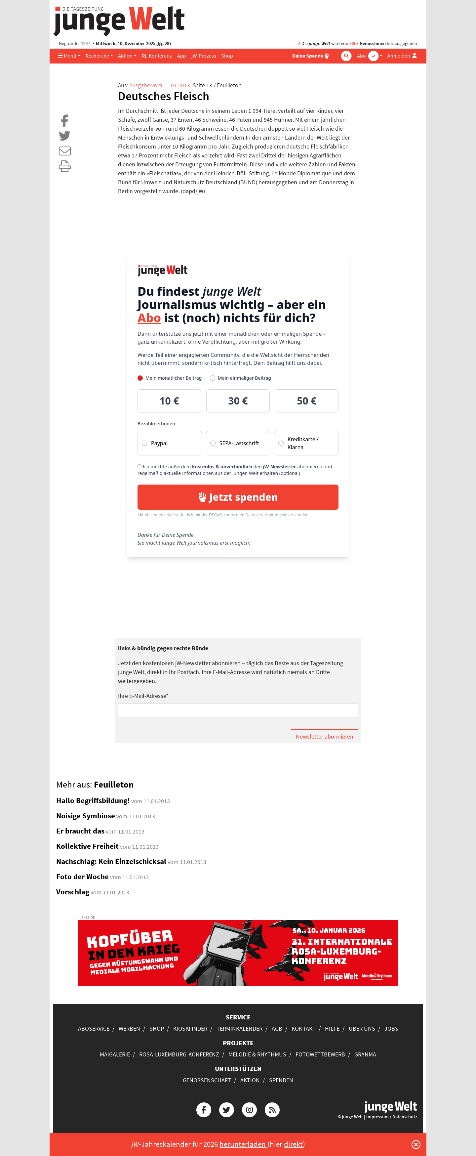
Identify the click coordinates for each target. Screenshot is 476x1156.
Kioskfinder (190, 1028)
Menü (67, 56)
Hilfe (332, 1028)
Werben (129, 1028)
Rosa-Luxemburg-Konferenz (179, 1054)
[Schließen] (416, 1144)
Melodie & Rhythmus (257, 1054)
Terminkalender (239, 1028)
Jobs (391, 1028)
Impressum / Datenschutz (391, 1117)
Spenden (281, 1080)
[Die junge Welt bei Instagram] (249, 1109)
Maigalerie (115, 1054)
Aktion (125, 56)
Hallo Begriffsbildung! (93, 800)
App (181, 56)
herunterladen (243, 1144)
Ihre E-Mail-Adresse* (143, 696)
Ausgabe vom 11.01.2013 (159, 85)
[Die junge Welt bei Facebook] (203, 1109)
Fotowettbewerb (320, 1054)
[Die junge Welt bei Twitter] (226, 1109)
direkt (293, 1144)
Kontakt (304, 1028)
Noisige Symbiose (85, 815)
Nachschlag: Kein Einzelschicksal (111, 861)
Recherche (97, 56)
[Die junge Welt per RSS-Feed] (272, 1109)
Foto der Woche (82, 876)
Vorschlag (72, 891)
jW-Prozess (203, 56)
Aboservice (93, 1028)
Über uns (362, 1028)
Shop (227, 56)
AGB (277, 1028)
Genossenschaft (207, 1080)
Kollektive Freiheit (87, 846)
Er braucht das (80, 830)
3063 (354, 43)
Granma (365, 1054)
